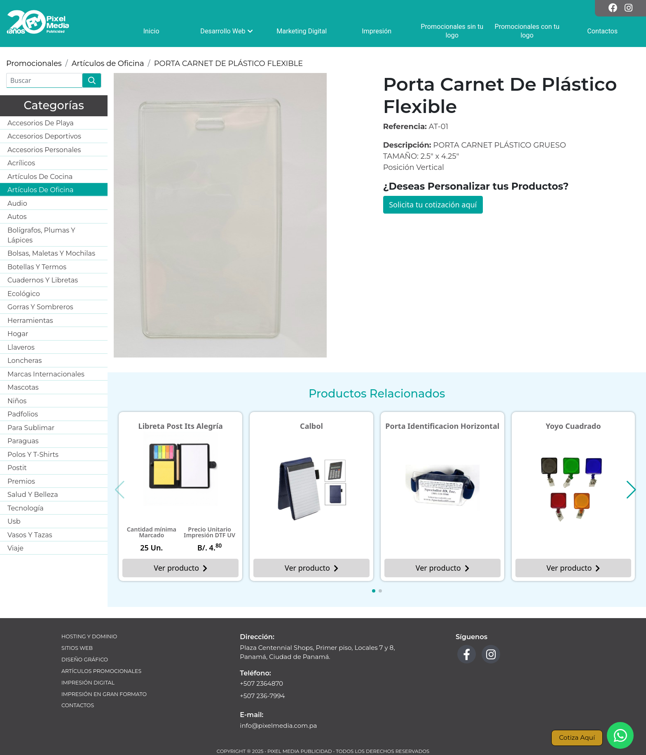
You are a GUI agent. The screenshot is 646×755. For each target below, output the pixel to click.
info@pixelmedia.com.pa (278, 725)
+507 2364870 (261, 683)
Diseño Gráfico (84, 659)
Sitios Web (77, 648)
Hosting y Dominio (89, 636)
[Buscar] (44, 80)
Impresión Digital (88, 683)
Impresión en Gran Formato (104, 694)
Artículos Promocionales (101, 671)
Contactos (77, 705)
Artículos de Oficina (108, 63)
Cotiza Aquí (577, 737)
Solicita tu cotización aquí (433, 204)
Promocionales (34, 63)
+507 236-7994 (262, 696)
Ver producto (180, 568)
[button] (373, 591)
